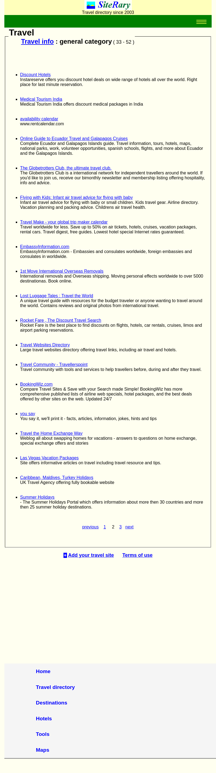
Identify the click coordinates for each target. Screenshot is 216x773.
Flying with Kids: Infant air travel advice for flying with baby (76, 197)
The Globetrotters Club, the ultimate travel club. (65, 168)
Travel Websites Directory (45, 345)
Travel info (37, 41)
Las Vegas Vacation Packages (49, 458)
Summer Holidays (37, 497)
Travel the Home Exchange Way (51, 433)
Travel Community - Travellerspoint (53, 364)
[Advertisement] (108, 606)
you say (27, 413)
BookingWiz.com (36, 384)
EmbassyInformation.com (44, 246)
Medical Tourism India (41, 99)
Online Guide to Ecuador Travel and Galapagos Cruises (74, 138)
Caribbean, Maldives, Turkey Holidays (56, 477)
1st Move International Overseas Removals (62, 271)
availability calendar (39, 119)
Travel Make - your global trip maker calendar (64, 222)
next (129, 527)
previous (90, 527)
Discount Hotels (35, 74)
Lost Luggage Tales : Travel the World (56, 295)
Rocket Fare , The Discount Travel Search (60, 320)
